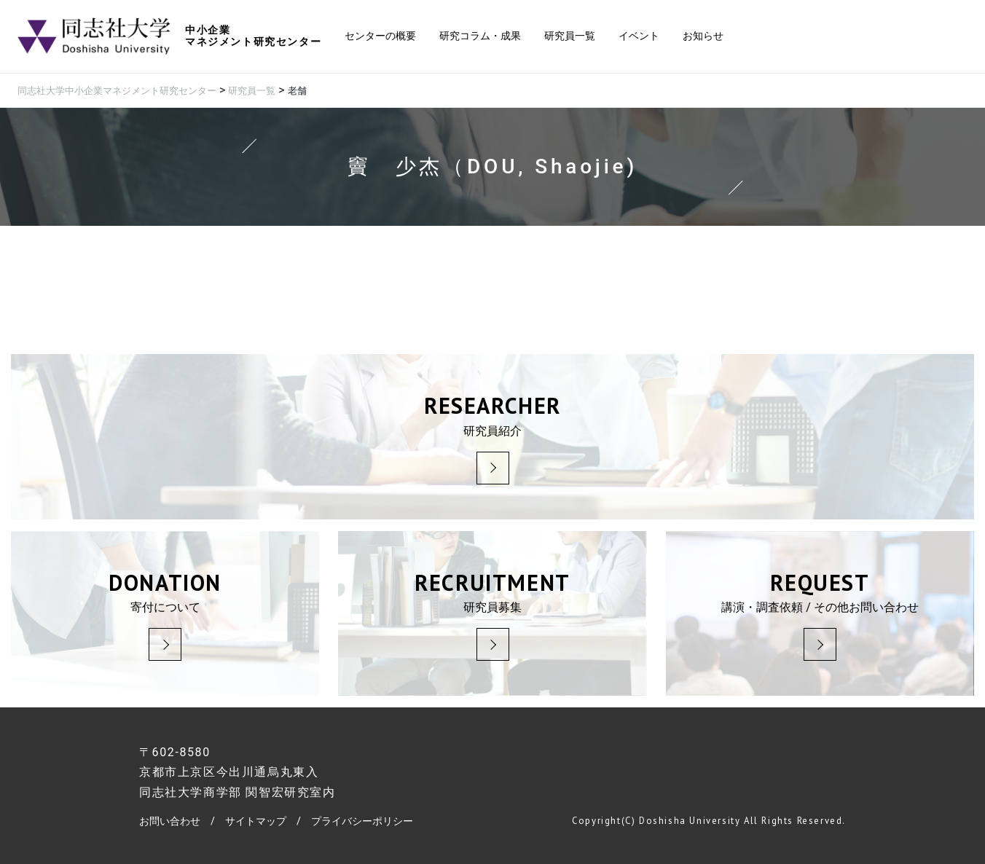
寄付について (165, 613)
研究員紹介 (492, 436)
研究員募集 (492, 613)
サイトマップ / (268, 821)
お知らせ (703, 36)
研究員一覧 (569, 36)
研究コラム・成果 (480, 36)
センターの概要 (380, 36)
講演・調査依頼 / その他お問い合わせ (820, 613)
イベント (639, 36)
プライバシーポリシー (362, 821)
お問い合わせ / (182, 821)
